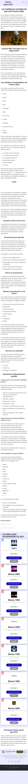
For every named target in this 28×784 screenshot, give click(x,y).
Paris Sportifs (8, 3)
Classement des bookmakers (15, 766)
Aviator (13, 172)
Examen (14, 561)
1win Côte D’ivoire (6, 524)
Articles (23, 766)
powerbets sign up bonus (8, 528)
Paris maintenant (14, 558)
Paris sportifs (5, 766)
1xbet (4, 495)
